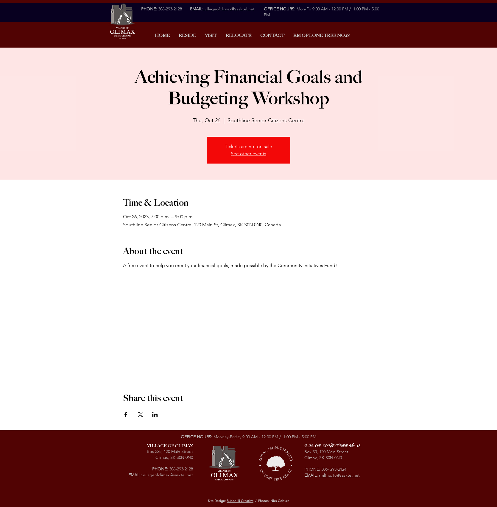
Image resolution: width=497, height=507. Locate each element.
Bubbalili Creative (240, 501)
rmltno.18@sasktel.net (339, 475)
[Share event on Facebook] (126, 414)
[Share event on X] (140, 414)
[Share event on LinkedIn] (155, 414)
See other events (248, 153)
